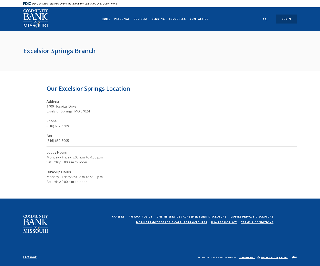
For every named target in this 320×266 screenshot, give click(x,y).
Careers (118, 216)
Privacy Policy (140, 216)
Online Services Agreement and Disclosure (191, 216)
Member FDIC (247, 257)
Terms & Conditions (257, 222)
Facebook (30, 257)
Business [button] (141, 19)
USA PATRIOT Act (224, 222)
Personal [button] (122, 19)
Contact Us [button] (199, 19)
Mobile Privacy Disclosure (251, 216)
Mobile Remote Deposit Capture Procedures (171, 222)
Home (106, 19)
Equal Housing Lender (274, 257)
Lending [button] (158, 19)
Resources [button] (177, 19)
